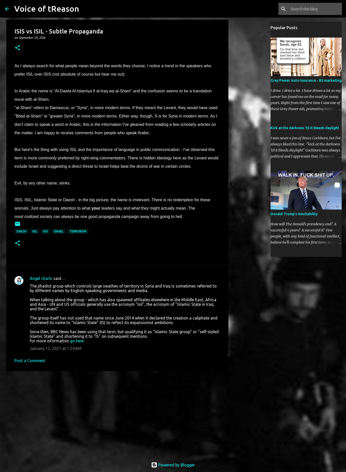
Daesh (21, 231)
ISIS (45, 231)
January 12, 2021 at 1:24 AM (56, 348)
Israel (59, 231)
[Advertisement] (117, 414)
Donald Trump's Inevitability (294, 214)
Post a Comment (29, 360)
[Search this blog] (315, 9)
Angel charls (41, 278)
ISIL (34, 231)
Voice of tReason (46, 8)
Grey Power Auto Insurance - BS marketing (306, 80)
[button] (17, 48)
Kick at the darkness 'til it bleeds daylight (305, 128)
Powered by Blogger (173, 465)
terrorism (77, 231)
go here (77, 341)
